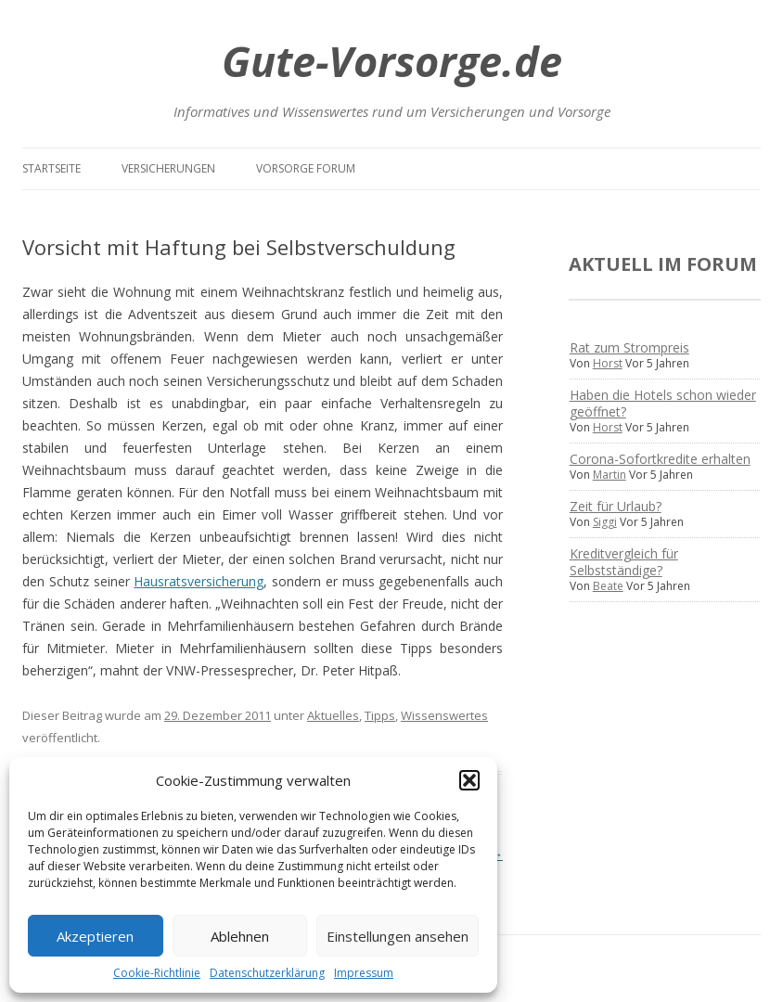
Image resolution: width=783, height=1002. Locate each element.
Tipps (380, 715)
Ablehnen (240, 936)
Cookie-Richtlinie (156, 973)
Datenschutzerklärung (267, 973)
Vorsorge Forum (305, 168)
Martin (609, 474)
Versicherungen (168, 168)
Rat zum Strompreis (629, 347)
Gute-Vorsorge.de (392, 60)
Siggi (605, 522)
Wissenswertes (444, 715)
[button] (469, 780)
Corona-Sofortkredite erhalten (660, 459)
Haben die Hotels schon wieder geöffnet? (663, 403)
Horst (608, 363)
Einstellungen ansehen (398, 936)
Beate (608, 586)
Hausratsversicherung (198, 581)
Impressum (363, 973)
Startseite (51, 168)
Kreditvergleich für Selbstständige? (624, 562)
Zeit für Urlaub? (615, 506)
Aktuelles (333, 715)
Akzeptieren (95, 936)
